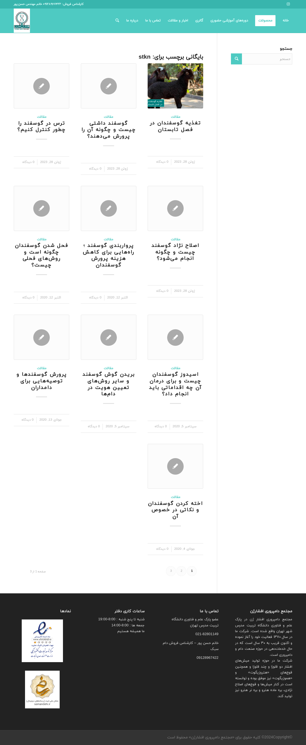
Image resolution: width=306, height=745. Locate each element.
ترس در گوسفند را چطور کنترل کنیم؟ (41, 127)
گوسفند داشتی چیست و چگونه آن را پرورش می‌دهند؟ (108, 130)
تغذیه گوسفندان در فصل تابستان (175, 126)
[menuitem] (285, 21)
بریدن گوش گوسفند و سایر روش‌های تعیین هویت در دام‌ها (108, 384)
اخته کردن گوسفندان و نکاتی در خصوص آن (175, 510)
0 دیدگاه (162, 162)
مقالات (175, 117)
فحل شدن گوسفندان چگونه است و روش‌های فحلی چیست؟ (41, 255)
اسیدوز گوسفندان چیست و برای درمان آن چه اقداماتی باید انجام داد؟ (175, 384)
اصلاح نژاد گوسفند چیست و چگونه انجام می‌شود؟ (175, 252)
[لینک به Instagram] (288, 4)
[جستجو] (117, 21)
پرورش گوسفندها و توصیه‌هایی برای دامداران (41, 381)
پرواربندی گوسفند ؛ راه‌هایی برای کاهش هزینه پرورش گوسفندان (108, 255)
